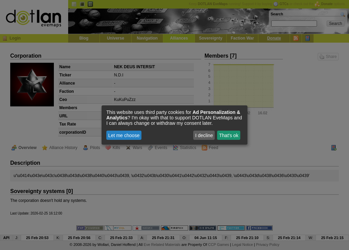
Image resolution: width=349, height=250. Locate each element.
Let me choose (124, 135)
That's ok (228, 135)
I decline (204, 135)
